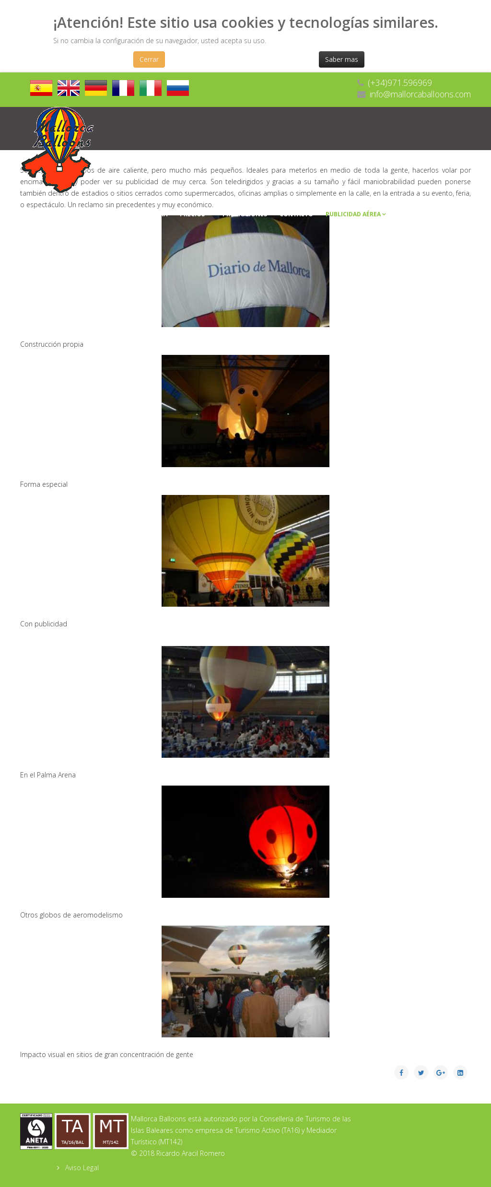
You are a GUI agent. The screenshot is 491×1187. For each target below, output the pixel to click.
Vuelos (69, 214)
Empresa (111, 214)
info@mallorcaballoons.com (420, 94)
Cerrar (149, 59)
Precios (192, 214)
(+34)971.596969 (400, 82)
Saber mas (341, 59)
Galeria (155, 214)
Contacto (296, 214)
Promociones (244, 214)
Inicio (35, 214)
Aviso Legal (81, 1167)
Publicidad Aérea (353, 214)
